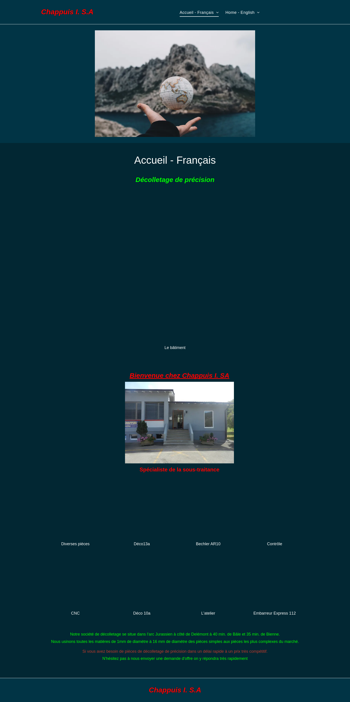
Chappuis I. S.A (67, 12)
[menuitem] (199, 12)
